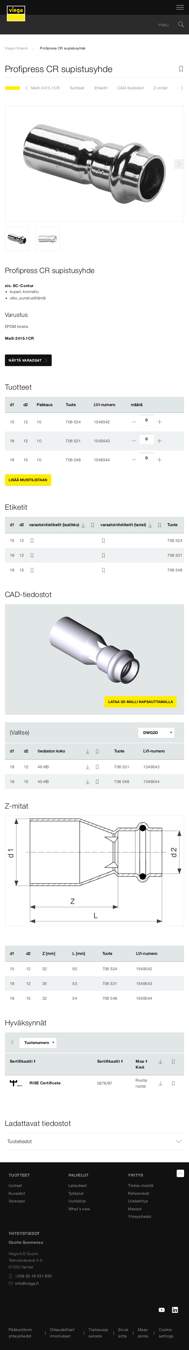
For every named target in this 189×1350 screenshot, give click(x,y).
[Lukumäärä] (146, 420)
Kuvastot (17, 1193)
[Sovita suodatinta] (156, 732)
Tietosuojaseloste (98, 1332)
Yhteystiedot (139, 1216)
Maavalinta (143, 1332)
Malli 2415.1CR (45, 87)
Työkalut (76, 1193)
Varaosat (17, 1200)
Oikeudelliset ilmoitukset (62, 1332)
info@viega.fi (24, 1283)
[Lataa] (160, 1062)
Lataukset (77, 1185)
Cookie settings (166, 1332)
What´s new (79, 1208)
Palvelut (78, 1175)
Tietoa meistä (140, 1185)
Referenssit (138, 1193)
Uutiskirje (77, 1200)
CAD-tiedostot (130, 87)
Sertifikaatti (21, 1061)
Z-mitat (160, 87)
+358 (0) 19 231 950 (30, 1275)
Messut (135, 1208)
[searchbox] (90, 24)
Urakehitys (138, 1200)
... (33, 48)
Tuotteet (77, 87)
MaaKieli (140, 1064)
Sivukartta (123, 1332)
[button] (94, 1141)
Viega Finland (16, 48)
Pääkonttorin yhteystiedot (20, 1332)
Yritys (135, 1175)
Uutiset (15, 1185)
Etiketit (101, 87)
